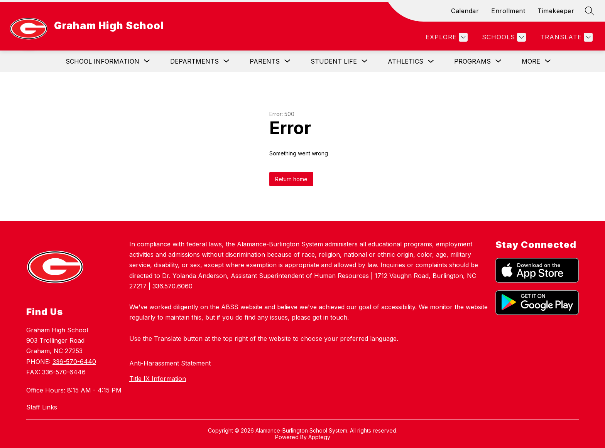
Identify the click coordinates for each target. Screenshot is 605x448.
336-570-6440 (74, 361)
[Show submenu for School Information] (102, 61)
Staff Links (41, 407)
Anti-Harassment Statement (170, 363)
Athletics (405, 61)
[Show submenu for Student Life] (334, 61)
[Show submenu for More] (531, 61)
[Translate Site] (565, 37)
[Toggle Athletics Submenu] (431, 61)
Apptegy (319, 437)
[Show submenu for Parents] (265, 61)
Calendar (465, 11)
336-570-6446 (64, 372)
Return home (291, 179)
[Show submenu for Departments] (194, 61)
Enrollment (508, 11)
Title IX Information (157, 378)
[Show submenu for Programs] (472, 61)
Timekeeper (555, 11)
